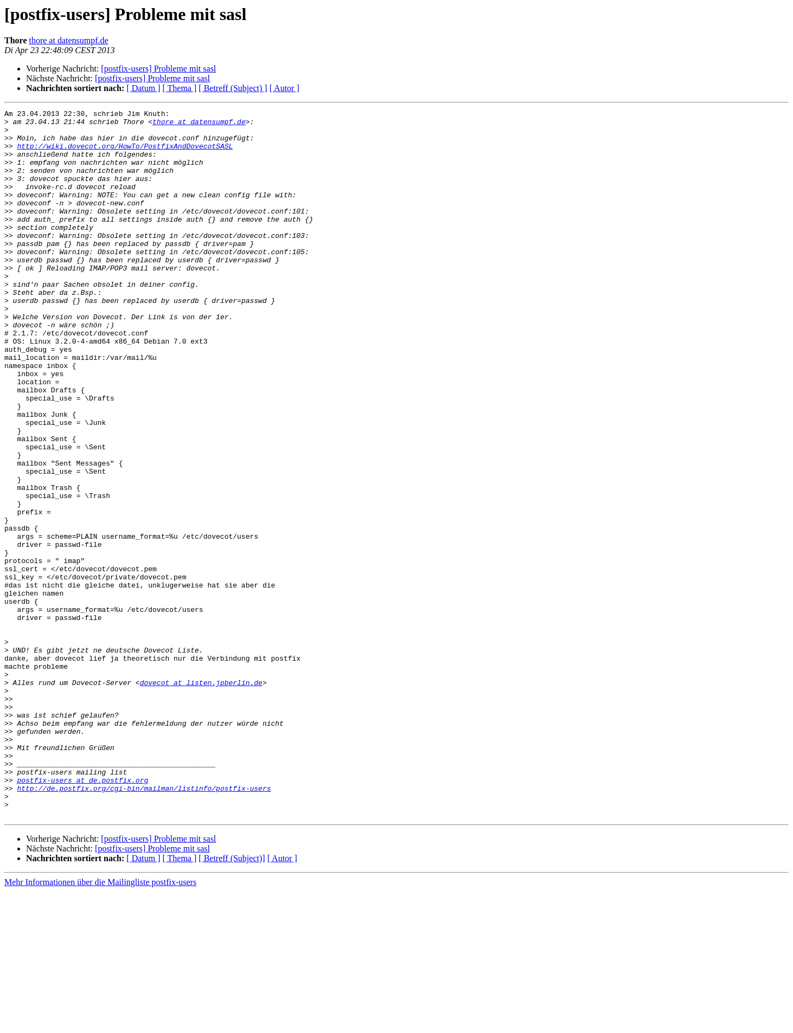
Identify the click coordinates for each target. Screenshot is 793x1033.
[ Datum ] (143, 88)
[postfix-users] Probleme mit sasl (158, 68)
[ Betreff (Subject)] (232, 999)
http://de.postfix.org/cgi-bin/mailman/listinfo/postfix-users (144, 924)
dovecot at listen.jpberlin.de (201, 798)
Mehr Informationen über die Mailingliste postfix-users (100, 1023)
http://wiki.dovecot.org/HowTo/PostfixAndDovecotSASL (125, 154)
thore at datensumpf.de (68, 40)
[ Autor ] (284, 88)
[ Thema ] (180, 88)
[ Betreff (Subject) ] (233, 88)
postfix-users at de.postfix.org (82, 915)
